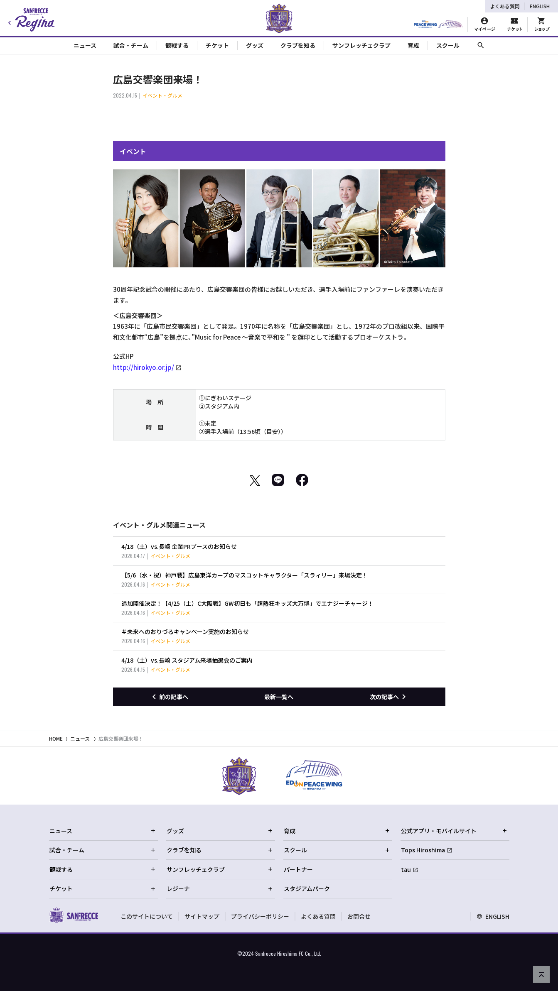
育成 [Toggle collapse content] (413, 45)
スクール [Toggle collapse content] (448, 45)
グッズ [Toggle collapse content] (254, 45)
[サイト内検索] (480, 45)
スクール (337, 850)
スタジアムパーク (307, 888)
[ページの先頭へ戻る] (541, 974)
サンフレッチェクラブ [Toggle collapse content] (361, 45)
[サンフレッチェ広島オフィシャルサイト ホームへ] (73, 915)
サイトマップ (201, 916)
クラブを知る (220, 850)
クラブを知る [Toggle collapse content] (297, 45)
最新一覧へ (278, 696)
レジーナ (220, 888)
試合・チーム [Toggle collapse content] (130, 45)
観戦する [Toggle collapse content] (177, 45)
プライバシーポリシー (260, 916)
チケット (102, 888)
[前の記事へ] (169, 697)
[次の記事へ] (389, 697)
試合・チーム (102, 850)
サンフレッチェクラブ (220, 869)
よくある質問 (505, 6)
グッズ (220, 831)
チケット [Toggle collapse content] (217, 45)
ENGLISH (540, 6)
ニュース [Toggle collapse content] (85, 45)
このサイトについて (146, 916)
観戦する (102, 869)
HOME (56, 738)
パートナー (298, 869)
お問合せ (359, 916)
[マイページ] (485, 24)
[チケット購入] (514, 24)
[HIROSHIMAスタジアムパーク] (438, 24)
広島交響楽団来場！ (120, 738)
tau (406, 869)
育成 (337, 831)
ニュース (80, 738)
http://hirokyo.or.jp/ (143, 367)
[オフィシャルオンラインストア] (542, 24)
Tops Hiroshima (423, 850)
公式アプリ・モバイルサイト (454, 831)
